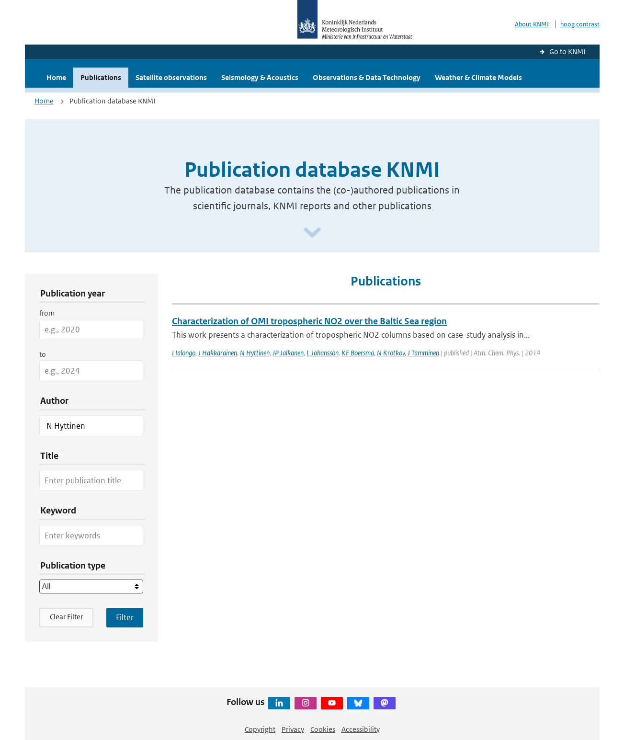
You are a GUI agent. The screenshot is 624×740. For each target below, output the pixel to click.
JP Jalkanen (288, 352)
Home (56, 77)
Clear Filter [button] (66, 616)
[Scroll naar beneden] (312, 233)
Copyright (260, 729)
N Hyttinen (255, 352)
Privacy (293, 729)
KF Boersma (357, 352)
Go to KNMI (567, 51)
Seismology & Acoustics (259, 77)
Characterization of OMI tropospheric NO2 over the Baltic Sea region (309, 321)
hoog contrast (580, 24)
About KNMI (532, 24)
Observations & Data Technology (366, 77)
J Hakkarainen (217, 352)
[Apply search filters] (124, 617)
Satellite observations (171, 77)
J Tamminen (423, 352)
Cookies (322, 729)
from (47, 313)
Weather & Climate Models (478, 77)
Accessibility (360, 729)
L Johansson (322, 352)
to (42, 354)
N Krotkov (391, 352)
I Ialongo (183, 352)
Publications (100, 77)
